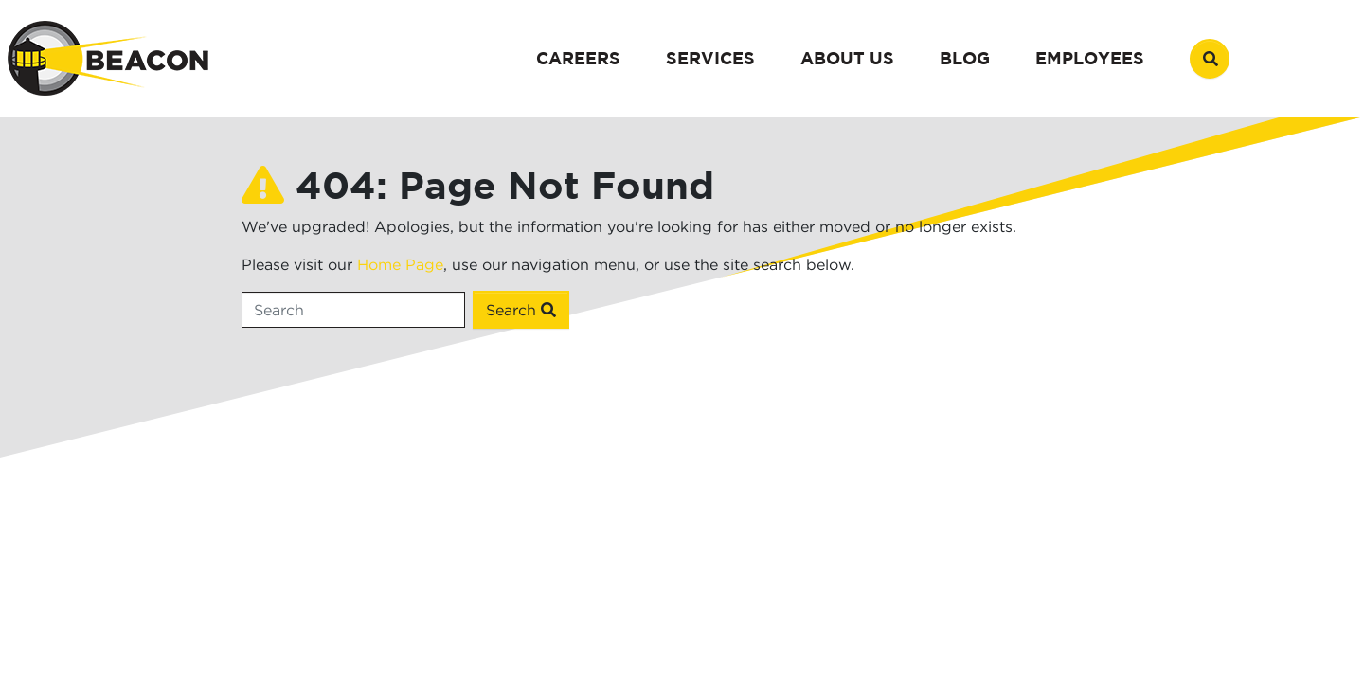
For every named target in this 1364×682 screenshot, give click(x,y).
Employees (1089, 58)
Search (521, 309)
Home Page (400, 264)
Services (710, 58)
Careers (578, 58)
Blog (965, 58)
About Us (847, 58)
